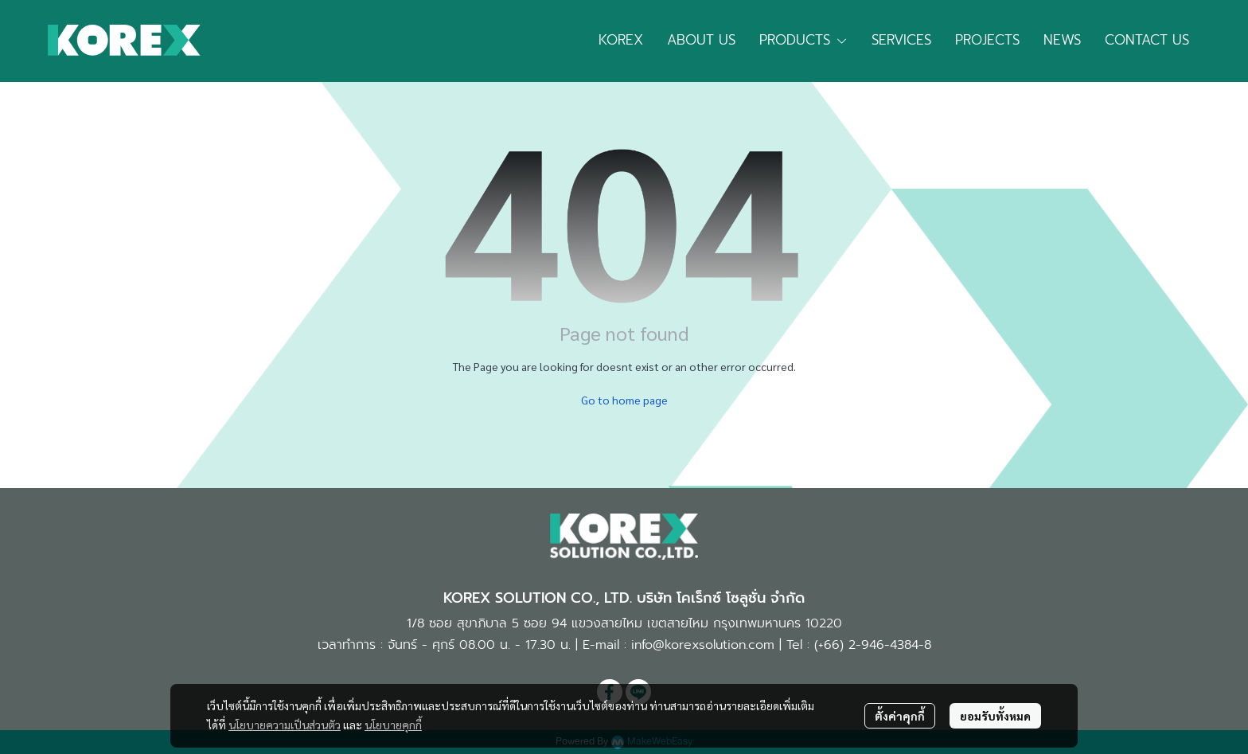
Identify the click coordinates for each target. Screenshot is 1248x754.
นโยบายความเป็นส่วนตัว (284, 724)
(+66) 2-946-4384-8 (872, 644)
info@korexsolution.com (702, 644)
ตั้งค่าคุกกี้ (900, 716)
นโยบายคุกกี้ (393, 724)
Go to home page (624, 400)
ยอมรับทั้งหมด (995, 716)
